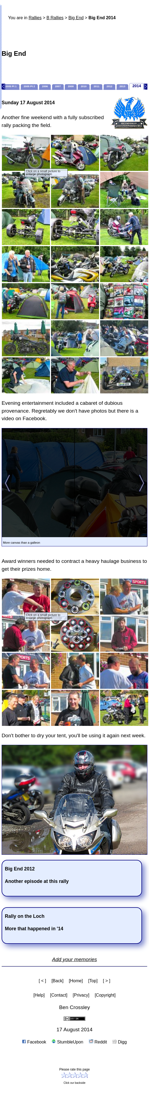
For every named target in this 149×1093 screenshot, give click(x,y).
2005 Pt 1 (11, 86)
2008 (70, 86)
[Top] (93, 980)
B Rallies (54, 17)
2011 (96, 86)
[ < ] (42, 980)
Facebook (34, 1042)
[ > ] (106, 980)
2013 (122, 86)
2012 (109, 86)
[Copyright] (105, 995)
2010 (83, 86)
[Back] (57, 980)
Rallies (35, 17)
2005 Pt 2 (29, 86)
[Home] (76, 980)
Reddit (98, 1042)
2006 (45, 86)
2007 (58, 86)
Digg (119, 1042)
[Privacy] (81, 995)
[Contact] (58, 995)
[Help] (39, 995)
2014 (136, 86)
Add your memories (74, 959)
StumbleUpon (67, 1042)
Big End (76, 17)
